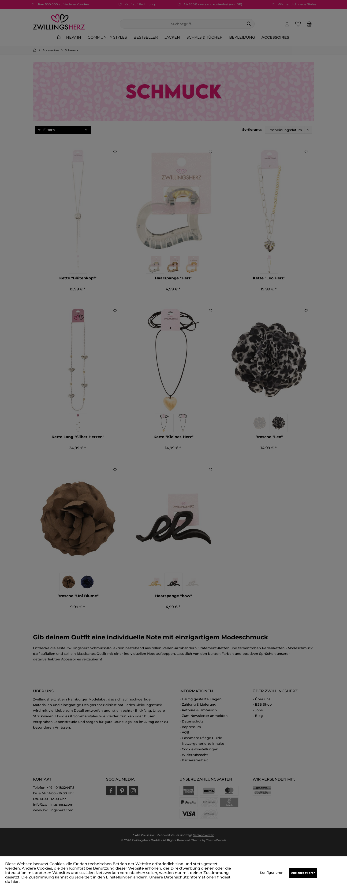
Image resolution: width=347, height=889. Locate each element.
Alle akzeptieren (303, 872)
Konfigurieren (272, 872)
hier (15, 881)
